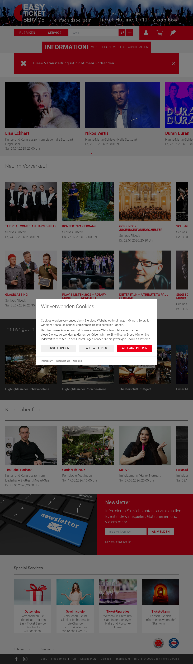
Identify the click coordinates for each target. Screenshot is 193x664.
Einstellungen (58, 348)
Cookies (77, 360)
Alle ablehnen (96, 348)
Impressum (47, 360)
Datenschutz (63, 360)
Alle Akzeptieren (134, 348)
